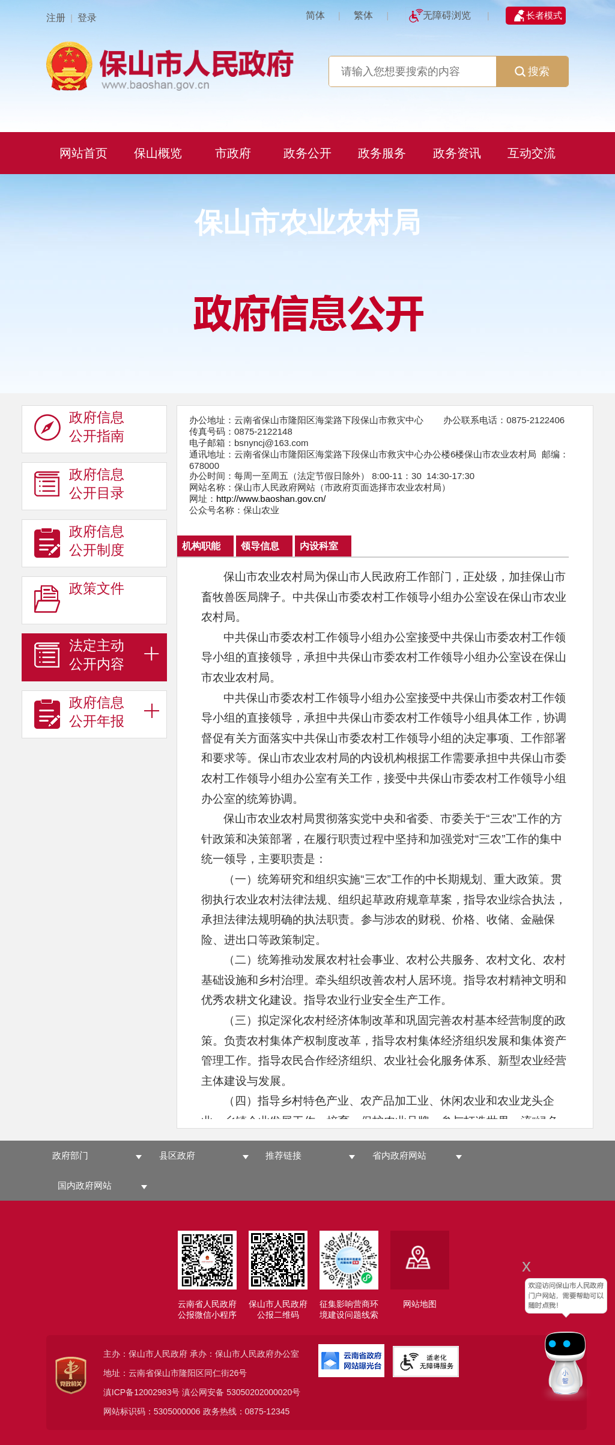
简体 (315, 15)
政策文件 (79, 598)
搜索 (532, 71)
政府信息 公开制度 (79, 540)
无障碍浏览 (447, 15)
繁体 (363, 15)
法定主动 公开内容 (79, 655)
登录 (87, 18)
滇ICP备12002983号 (141, 1392)
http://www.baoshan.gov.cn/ (271, 498)
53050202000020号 (263, 1392)
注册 (55, 18)
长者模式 (544, 15)
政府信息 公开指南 (79, 426)
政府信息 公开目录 (79, 483)
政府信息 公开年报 (79, 712)
